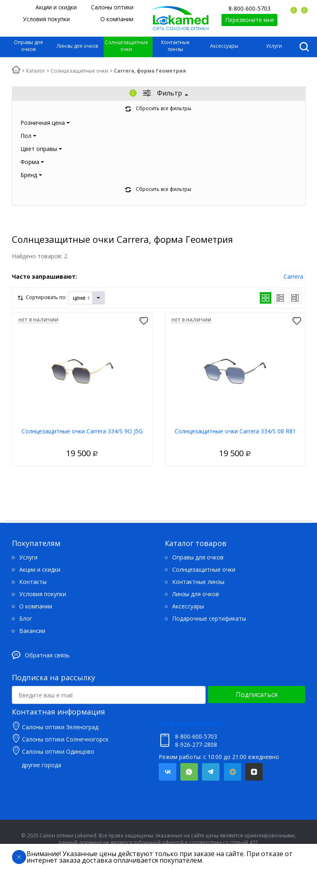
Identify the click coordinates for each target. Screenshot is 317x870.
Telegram (210, 772)
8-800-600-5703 (249, 8)
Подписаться (256, 694)
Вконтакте (167, 772)
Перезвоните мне (249, 20)
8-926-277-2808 (196, 744)
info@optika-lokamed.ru (190, 724)
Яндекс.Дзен (254, 772)
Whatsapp (189, 772)
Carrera (293, 276)
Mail (232, 772)
